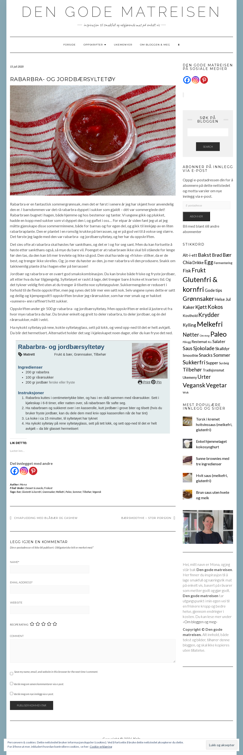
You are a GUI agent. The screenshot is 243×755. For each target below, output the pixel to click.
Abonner (196, 216)
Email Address (21, 582)
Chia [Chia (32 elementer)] (187, 262)
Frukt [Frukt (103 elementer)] (199, 270)
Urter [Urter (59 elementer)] (204, 377)
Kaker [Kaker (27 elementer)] (189, 307)
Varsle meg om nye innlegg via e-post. (34, 694)
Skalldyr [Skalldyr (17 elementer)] (222, 348)
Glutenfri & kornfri (32, 491)
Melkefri (60, 491)
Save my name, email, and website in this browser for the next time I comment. (56, 671)
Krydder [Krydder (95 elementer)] (209, 314)
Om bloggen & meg (155, 44)
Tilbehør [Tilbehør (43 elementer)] (192, 369)
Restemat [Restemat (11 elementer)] (199, 341)
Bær (19, 491)
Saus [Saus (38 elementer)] (187, 348)
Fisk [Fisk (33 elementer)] (187, 270)
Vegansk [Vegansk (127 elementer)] (194, 385)
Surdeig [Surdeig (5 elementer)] (224, 363)
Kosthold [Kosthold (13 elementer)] (190, 315)
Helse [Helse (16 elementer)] (220, 299)
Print (144, 382)
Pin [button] (156, 382)
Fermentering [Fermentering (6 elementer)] (223, 263)
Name (14, 562)
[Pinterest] (33, 471)
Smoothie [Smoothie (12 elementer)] (190, 355)
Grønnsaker (48, 491)
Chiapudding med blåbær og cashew (46, 518)
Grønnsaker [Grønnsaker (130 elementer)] (198, 298)
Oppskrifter (95, 44)
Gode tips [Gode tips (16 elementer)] (213, 290)
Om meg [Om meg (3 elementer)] (205, 335)
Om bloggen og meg (200, 621)
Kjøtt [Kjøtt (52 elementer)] (201, 307)
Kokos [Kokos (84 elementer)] (215, 306)
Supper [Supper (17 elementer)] (212, 362)
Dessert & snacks (34, 488)
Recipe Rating (19, 624)
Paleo (68, 491)
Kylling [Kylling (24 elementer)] (189, 325)
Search (208, 146)
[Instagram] (24, 471)
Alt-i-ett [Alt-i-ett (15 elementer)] (190, 255)
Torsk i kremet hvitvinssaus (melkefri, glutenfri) (214, 424)
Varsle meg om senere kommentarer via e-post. (39, 684)
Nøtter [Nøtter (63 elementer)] (191, 334)
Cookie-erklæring (101, 746)
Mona (23, 484)
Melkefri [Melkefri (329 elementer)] (210, 324)
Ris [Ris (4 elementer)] (210, 341)
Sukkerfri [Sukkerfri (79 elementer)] (194, 362)
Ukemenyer (123, 44)
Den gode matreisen (121, 12)
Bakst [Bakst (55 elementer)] (204, 255)
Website (16, 602)
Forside (69, 44)
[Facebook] (14, 471)
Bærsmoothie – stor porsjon (146, 518)
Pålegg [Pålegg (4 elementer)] (187, 341)
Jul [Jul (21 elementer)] (228, 299)
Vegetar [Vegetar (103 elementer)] (216, 385)
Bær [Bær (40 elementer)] (227, 255)
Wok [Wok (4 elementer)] (186, 392)
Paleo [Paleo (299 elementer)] (218, 334)
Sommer (77, 491)
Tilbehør (86, 491)
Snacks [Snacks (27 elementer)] (206, 355)
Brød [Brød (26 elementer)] (217, 255)
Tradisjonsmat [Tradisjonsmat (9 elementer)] (213, 370)
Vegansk (96, 491)
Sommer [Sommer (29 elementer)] (221, 355)
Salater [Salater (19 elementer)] (218, 341)
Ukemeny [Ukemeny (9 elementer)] (190, 377)
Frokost (48, 488)
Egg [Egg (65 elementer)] (208, 262)
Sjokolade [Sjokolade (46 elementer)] (204, 348)
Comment (17, 636)
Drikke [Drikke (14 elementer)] (198, 262)
